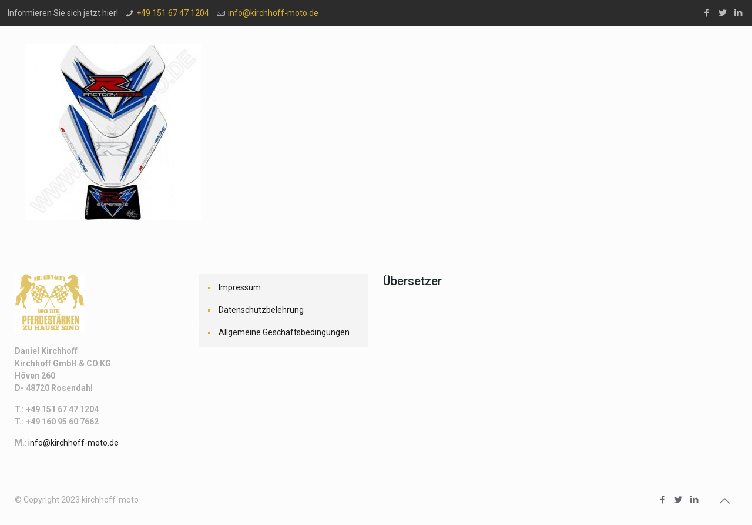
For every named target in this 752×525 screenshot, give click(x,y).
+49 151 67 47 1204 (172, 13)
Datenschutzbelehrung (261, 310)
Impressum (240, 287)
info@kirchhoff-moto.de (273, 13)
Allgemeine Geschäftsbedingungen (284, 332)
